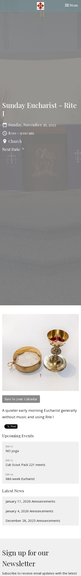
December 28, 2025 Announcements (33, 520)
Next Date (13, 149)
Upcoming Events (18, 435)
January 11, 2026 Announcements (30, 501)
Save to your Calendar (21, 399)
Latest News (13, 490)
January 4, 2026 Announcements (29, 511)
